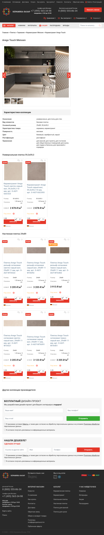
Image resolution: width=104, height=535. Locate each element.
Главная (5, 32)
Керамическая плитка (61, 491)
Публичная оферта (35, 526)
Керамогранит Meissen (35, 32)
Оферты (25, 424)
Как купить (41, 2)
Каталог (10, 25)
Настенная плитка (60, 503)
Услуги (33, 2)
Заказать (13, 222)
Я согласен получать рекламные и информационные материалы (30, 430)
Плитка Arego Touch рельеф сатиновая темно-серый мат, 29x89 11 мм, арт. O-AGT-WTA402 (59, 268)
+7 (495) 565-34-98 (41, 10)
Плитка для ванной (60, 508)
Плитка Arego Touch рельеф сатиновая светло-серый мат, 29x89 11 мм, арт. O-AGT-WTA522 (13, 268)
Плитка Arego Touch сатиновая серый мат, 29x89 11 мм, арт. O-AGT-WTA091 (36, 340)
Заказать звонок (93, 10)
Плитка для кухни (60, 512)
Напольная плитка (60, 499)
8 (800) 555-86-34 (67, 10)
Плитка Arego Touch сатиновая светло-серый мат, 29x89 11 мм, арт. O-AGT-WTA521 (13, 340)
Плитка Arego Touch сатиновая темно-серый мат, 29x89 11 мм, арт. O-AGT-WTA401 (59, 340)
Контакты (67, 2)
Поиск (4, 515)
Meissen (7, 226)
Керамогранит (58, 495)
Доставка (25, 2)
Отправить (83, 418)
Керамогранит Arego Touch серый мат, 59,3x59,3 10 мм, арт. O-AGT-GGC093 (36, 189)
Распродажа (55, 25)
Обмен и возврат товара (37, 516)
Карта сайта (6, 511)
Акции (44, 25)
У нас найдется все (87, 487)
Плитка (13, 32)
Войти (89, 2)
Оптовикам (16, 2)
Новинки (21, 25)
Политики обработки (91, 424)
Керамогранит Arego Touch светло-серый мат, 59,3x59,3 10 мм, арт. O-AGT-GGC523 (13, 188)
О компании (6, 2)
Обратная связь (78, 2)
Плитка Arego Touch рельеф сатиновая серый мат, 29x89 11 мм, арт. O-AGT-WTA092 (36, 268)
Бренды (66, 25)
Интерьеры (32, 25)
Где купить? (51, 2)
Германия (21, 32)
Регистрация (97, 2)
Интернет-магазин (36, 487)
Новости (59, 2)
